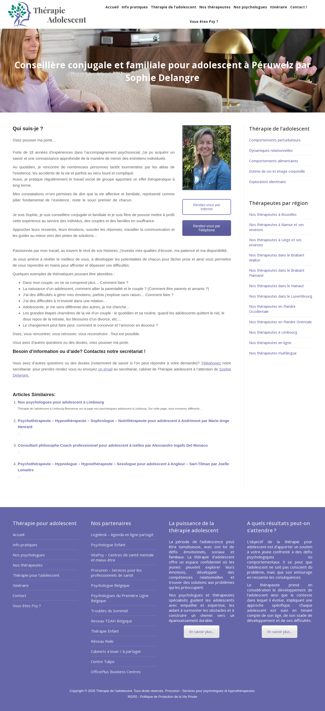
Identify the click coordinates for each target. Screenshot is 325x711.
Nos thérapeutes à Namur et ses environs (276, 227)
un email (105, 369)
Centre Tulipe (103, 661)
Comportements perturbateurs (275, 140)
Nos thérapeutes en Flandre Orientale (280, 321)
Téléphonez (211, 363)
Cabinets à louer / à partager (116, 651)
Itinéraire (21, 585)
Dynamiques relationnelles (271, 150)
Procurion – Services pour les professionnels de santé (116, 573)
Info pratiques (25, 544)
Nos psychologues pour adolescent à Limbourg (61, 402)
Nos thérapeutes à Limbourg (273, 332)
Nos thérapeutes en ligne (270, 342)
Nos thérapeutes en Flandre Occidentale (272, 309)
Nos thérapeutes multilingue (273, 353)
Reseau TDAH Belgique (111, 620)
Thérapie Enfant (105, 631)
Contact (19, 595)
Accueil (18, 534)
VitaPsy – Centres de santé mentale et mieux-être (122, 557)
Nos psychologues (29, 554)
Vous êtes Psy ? (27, 605)
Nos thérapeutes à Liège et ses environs (275, 242)
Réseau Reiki (102, 641)
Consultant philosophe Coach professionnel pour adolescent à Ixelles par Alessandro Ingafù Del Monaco (113, 445)
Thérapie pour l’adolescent (36, 575)
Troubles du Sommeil (109, 610)
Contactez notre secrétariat (113, 351)
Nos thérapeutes (28, 565)
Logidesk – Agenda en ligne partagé (122, 534)
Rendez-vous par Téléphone (206, 228)
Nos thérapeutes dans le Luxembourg (280, 296)
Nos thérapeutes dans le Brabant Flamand (276, 273)
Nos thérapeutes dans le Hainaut (276, 285)
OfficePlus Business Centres (116, 671)
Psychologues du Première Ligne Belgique (120, 598)
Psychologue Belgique (110, 585)
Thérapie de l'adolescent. (115, 691)
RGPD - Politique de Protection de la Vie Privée (162, 697)
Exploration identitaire (267, 181)
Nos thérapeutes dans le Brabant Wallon (276, 258)
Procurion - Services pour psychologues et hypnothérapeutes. (210, 691)
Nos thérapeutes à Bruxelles (273, 214)
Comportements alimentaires (273, 160)
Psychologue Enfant (108, 544)
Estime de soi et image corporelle (277, 171)
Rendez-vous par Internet (206, 207)
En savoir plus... (201, 631)
